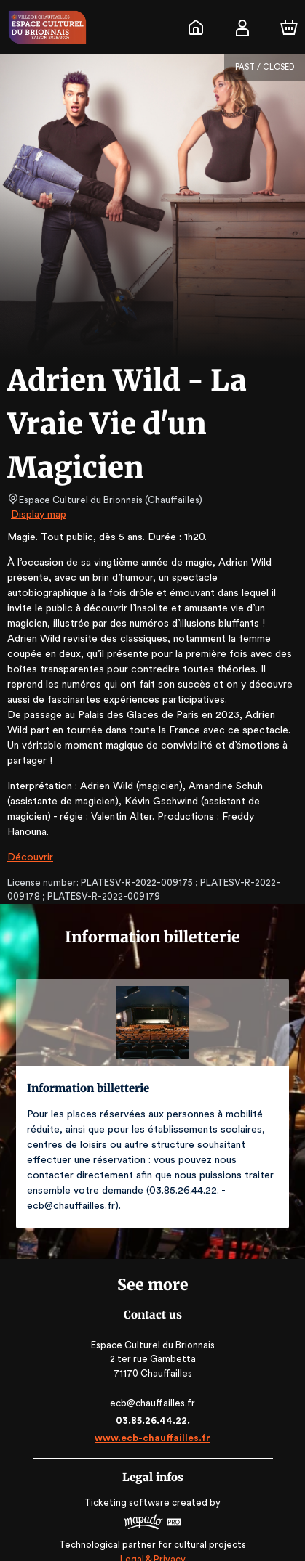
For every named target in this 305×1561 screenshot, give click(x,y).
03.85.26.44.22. (152, 1390)
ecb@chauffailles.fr (152, 1372)
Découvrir (29, 842)
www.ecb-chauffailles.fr (152, 1407)
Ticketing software (129, 1472)
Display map (39, 515)
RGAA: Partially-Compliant (152, 1542)
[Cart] (289, 27)
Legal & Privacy (152, 1528)
